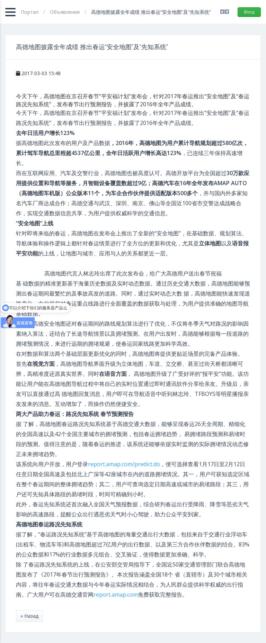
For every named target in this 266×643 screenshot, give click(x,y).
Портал (30, 12)
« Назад (29, 616)
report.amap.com (116, 594)
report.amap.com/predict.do (124, 464)
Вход (249, 12)
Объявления (65, 12)
